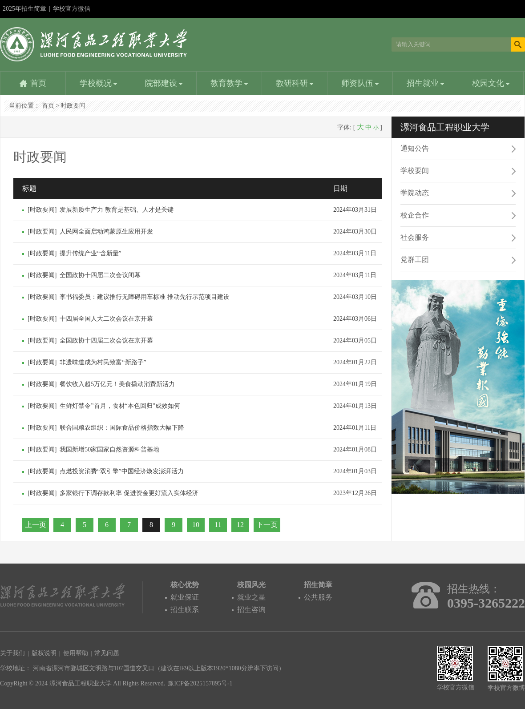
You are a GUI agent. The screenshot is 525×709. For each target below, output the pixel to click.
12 (240, 524)
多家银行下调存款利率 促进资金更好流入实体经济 (129, 493)
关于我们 (12, 653)
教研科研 (295, 83)
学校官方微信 (71, 11)
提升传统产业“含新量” (90, 253)
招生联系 (184, 609)
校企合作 (414, 215)
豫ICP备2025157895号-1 (200, 683)
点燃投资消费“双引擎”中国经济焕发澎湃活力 (121, 471)
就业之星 (251, 597)
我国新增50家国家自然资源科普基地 (109, 449)
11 (217, 524)
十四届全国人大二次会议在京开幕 (106, 318)
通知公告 (414, 148)
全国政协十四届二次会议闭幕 (100, 275)
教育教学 (229, 83)
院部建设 (164, 83)
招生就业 (425, 83)
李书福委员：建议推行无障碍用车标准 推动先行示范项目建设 (145, 297)
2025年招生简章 (24, 8)
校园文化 (491, 83)
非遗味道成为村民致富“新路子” (103, 362)
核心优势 (184, 584)
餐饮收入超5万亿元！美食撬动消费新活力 (117, 384)
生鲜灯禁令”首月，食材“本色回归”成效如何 (120, 406)
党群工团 (414, 259)
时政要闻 (73, 105)
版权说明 (44, 653)
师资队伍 (360, 83)
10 (195, 524)
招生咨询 (251, 609)
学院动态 (414, 193)
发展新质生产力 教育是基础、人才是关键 (117, 209)
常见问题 (106, 653)
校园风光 (251, 584)
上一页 (35, 524)
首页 (38, 83)
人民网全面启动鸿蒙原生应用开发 (106, 231)
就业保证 (184, 597)
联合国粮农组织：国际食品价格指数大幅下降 (122, 427)
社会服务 (414, 237)
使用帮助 (75, 653)
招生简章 (318, 584)
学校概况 (98, 83)
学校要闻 (414, 170)
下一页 (267, 524)
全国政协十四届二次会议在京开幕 (106, 340)
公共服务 (318, 597)
